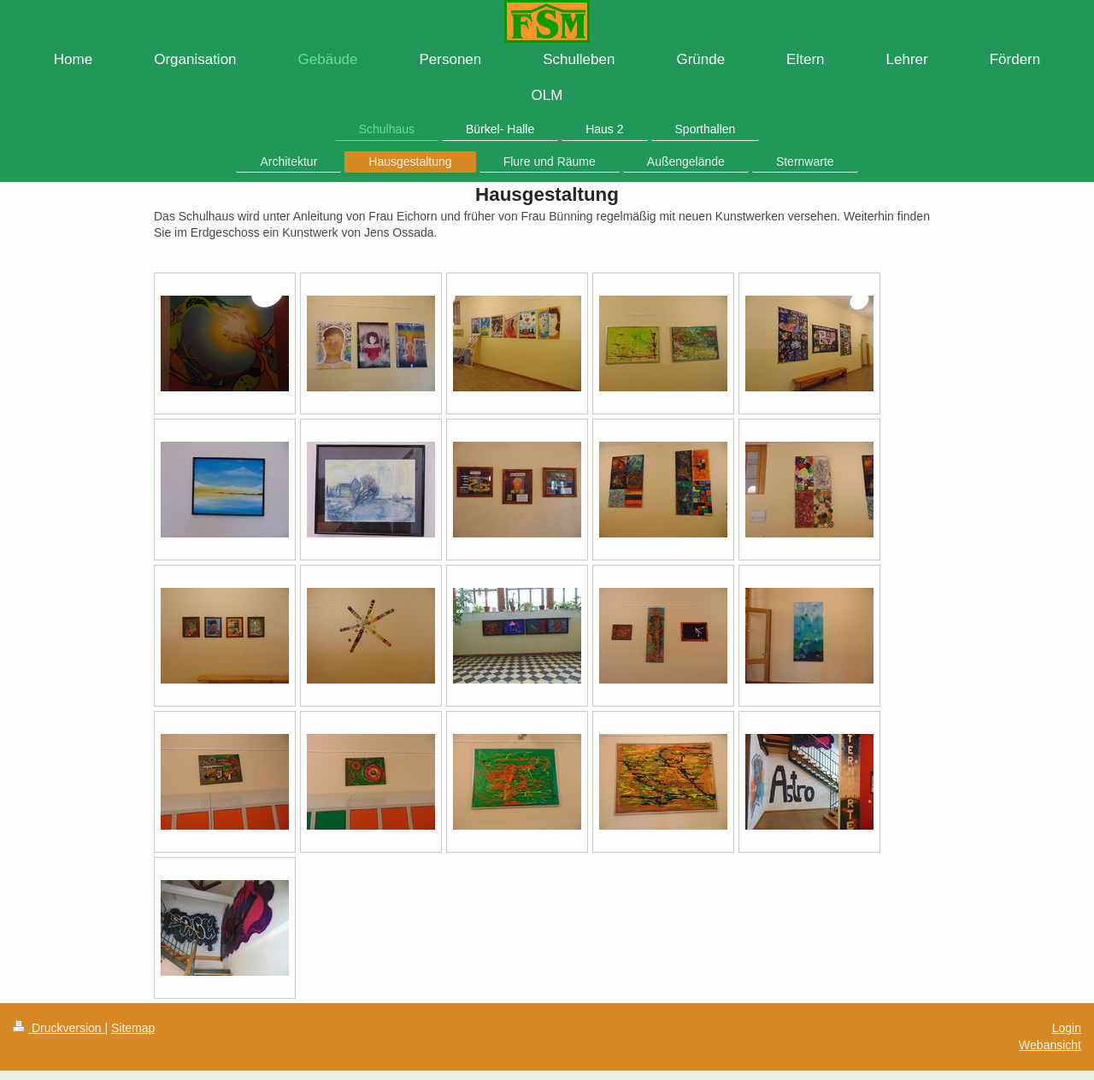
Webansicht (1050, 1045)
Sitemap (133, 1028)
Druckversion (58, 1028)
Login (1066, 1028)
